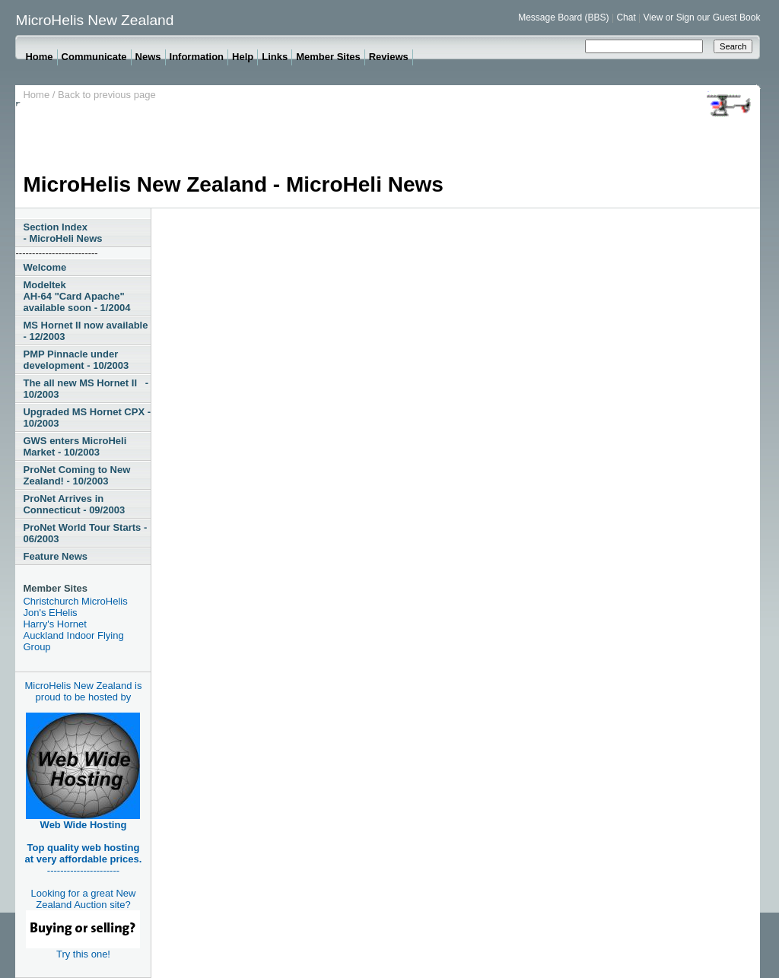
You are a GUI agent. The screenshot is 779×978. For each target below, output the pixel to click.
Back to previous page (107, 94)
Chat (625, 17)
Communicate (94, 56)
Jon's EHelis (50, 612)
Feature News (55, 556)
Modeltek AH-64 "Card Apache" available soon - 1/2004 (76, 296)
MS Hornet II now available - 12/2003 (85, 330)
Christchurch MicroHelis (75, 601)
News (148, 56)
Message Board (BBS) (563, 17)
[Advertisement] (300, 138)
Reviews (389, 56)
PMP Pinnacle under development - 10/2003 (76, 359)
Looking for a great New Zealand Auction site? (83, 918)
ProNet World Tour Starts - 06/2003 (85, 533)
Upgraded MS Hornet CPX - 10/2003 (87, 417)
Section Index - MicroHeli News (62, 232)
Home (38, 56)
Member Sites (328, 56)
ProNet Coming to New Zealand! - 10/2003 (76, 475)
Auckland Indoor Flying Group (73, 641)
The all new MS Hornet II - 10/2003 (85, 388)
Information (197, 56)
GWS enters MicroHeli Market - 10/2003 (74, 446)
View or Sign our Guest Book (702, 17)
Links (275, 56)
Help (242, 56)
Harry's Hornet (54, 624)
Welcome (44, 267)
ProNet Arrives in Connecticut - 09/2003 (74, 504)
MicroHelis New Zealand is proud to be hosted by (83, 691)
